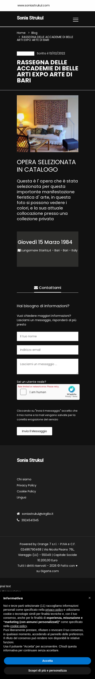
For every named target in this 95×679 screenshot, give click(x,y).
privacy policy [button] (54, 609)
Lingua (21, 497)
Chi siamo (24, 479)
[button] (89, 598)
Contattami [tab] (47, 287)
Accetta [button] (47, 660)
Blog (34, 32)
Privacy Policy (26, 485)
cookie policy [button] (18, 626)
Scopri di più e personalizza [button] (47, 670)
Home (21, 32)
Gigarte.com (50, 571)
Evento (25, 53)
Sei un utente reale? (31, 382)
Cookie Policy (26, 491)
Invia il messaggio (34, 431)
